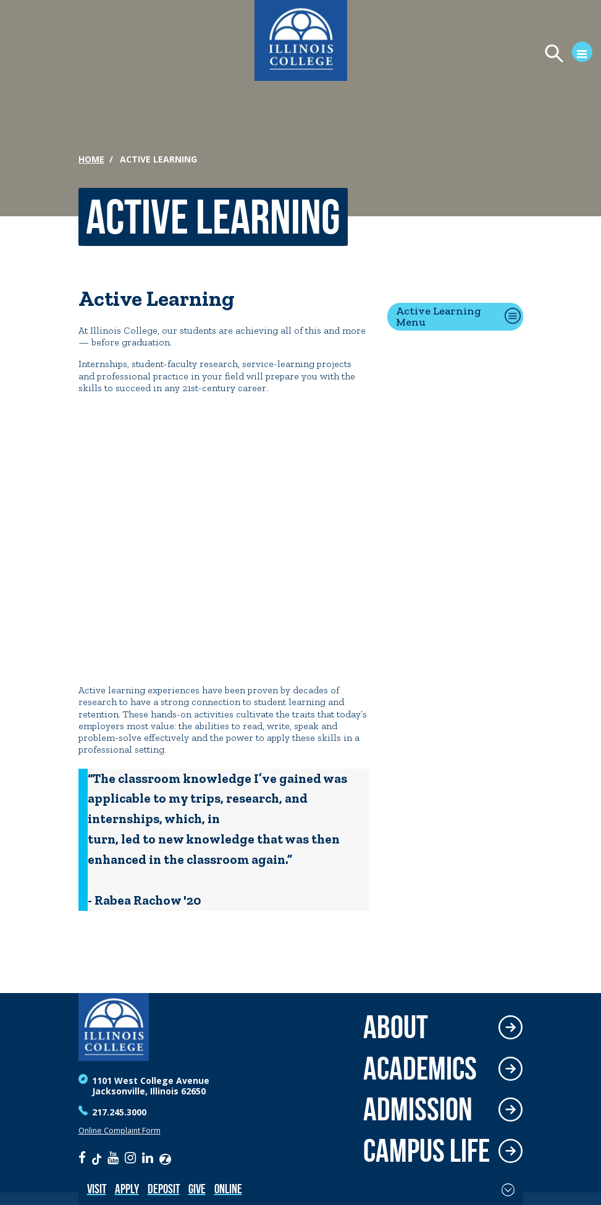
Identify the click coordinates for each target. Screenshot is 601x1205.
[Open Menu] (563, 54)
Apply (127, 1189)
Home (91, 159)
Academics (420, 1068)
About (395, 1027)
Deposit (164, 1189)
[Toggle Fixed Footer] (508, 1189)
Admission (418, 1109)
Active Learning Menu (438, 316)
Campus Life (426, 1151)
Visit (96, 1189)
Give (197, 1189)
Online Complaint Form (119, 1130)
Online (228, 1189)
